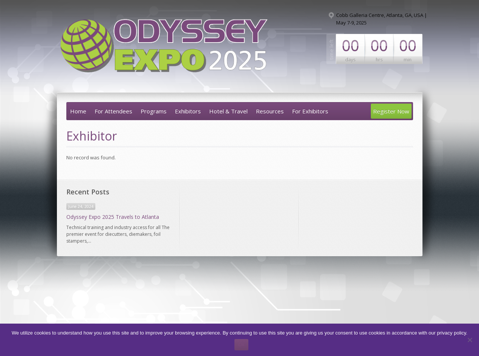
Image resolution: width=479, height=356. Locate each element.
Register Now (391, 111)
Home (78, 111)
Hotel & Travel (228, 111)
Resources (270, 111)
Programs (154, 111)
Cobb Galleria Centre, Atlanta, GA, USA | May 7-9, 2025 (381, 19)
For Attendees (113, 111)
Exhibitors (188, 111)
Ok (241, 344)
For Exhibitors (310, 111)
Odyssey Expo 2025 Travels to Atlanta (112, 216)
